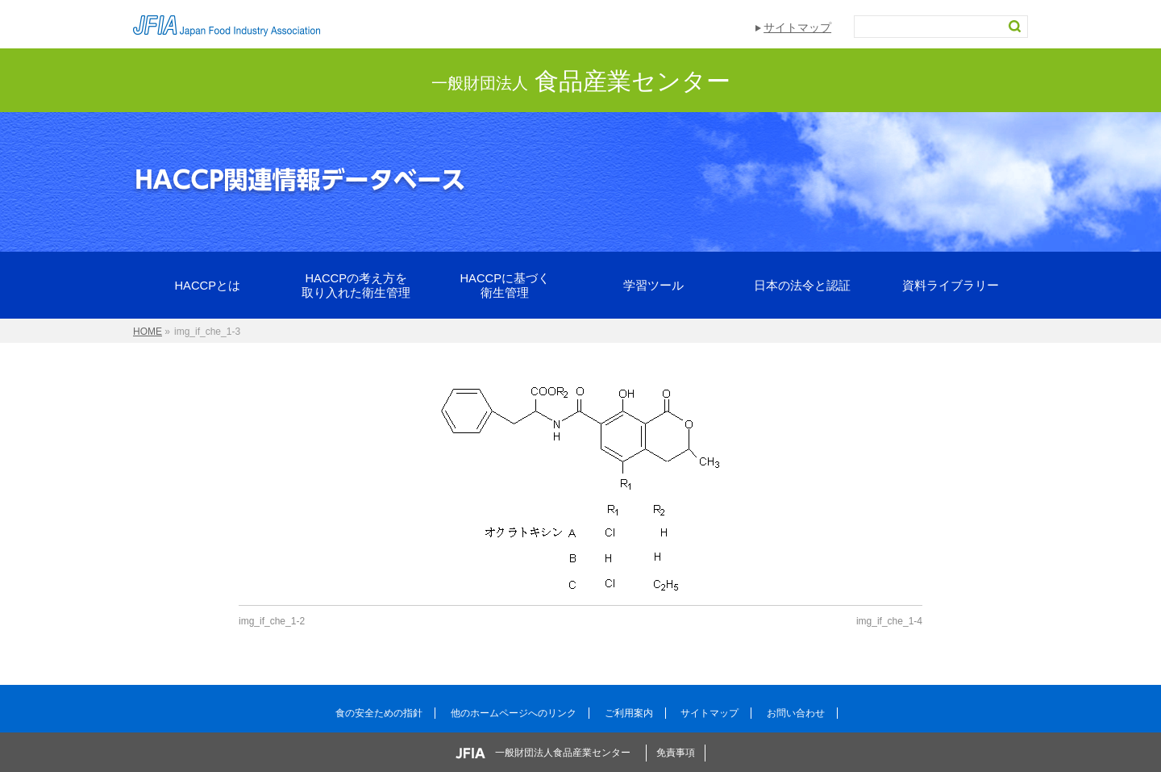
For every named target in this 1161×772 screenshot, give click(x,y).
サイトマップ (797, 27)
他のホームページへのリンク (513, 713)
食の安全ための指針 (378, 713)
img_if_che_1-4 (889, 621)
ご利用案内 (629, 713)
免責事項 (675, 752)
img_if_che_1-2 (272, 621)
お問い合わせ (796, 713)
